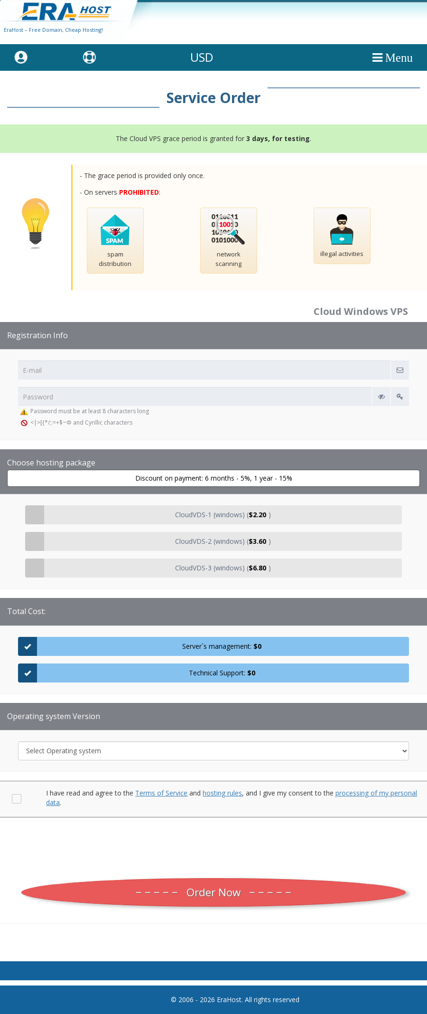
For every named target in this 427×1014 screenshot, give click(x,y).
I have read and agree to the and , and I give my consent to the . (231, 797)
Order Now (213, 892)
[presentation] (213, 845)
